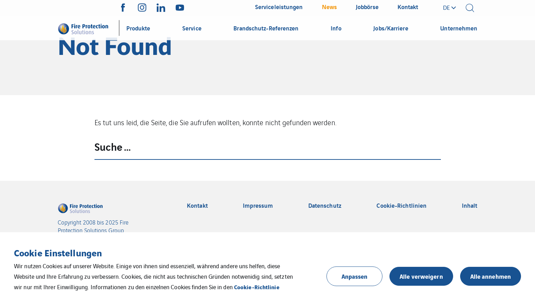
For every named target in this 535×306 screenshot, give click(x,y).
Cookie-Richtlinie (257, 287)
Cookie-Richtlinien (401, 205)
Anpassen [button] (355, 276)
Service (192, 27)
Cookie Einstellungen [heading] (58, 252)
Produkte (138, 27)
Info (336, 27)
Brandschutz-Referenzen (265, 27)
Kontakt (197, 205)
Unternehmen (458, 27)
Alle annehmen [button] (490, 276)
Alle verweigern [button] (421, 276)
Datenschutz (325, 205)
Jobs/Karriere (390, 27)
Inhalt (470, 205)
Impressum (258, 205)
